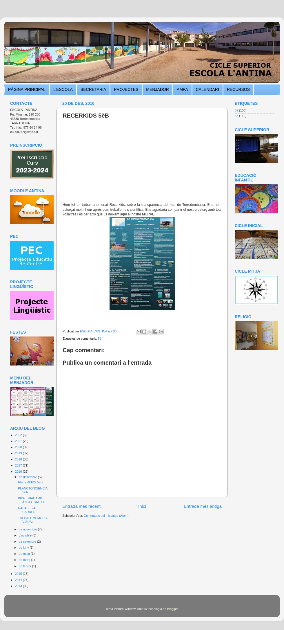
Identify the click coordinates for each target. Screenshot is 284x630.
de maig (25, 553)
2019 (19, 453)
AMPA (182, 89)
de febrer (25, 566)
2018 (19, 459)
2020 (19, 447)
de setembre (28, 541)
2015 (19, 573)
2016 (19, 471)
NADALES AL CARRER (27, 510)
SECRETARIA (93, 89)
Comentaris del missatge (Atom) (106, 515)
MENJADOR (157, 89)
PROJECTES (126, 89)
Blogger (172, 609)
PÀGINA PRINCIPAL (26, 89)
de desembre (28, 477)
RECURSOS (238, 89)
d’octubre (25, 535)
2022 (19, 435)
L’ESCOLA (63, 89)
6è (236, 116)
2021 (19, 441)
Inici (142, 506)
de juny (24, 547)
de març (25, 559)
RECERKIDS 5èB (30, 482)
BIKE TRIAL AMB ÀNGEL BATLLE (31, 500)
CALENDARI (207, 89)
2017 (19, 465)
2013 (19, 586)
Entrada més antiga (203, 506)
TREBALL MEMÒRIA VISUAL (33, 519)
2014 (19, 580)
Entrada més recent (81, 506)
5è (99, 338)
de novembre (28, 529)
